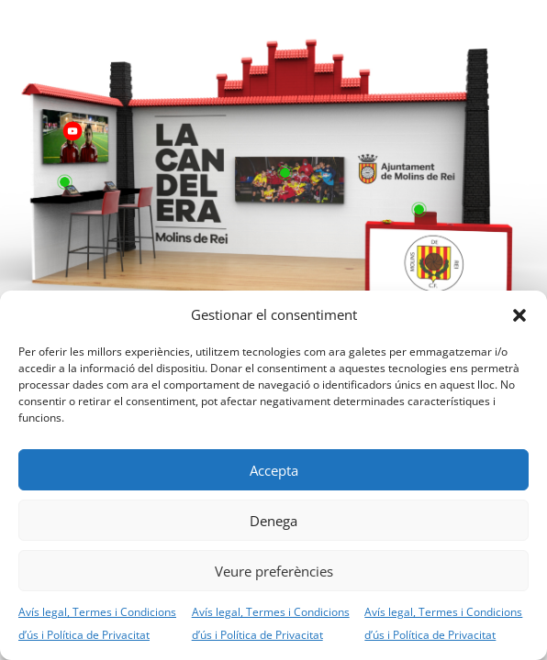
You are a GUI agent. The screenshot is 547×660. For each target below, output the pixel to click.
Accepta (274, 470)
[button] (519, 315)
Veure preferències (274, 571)
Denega (273, 521)
